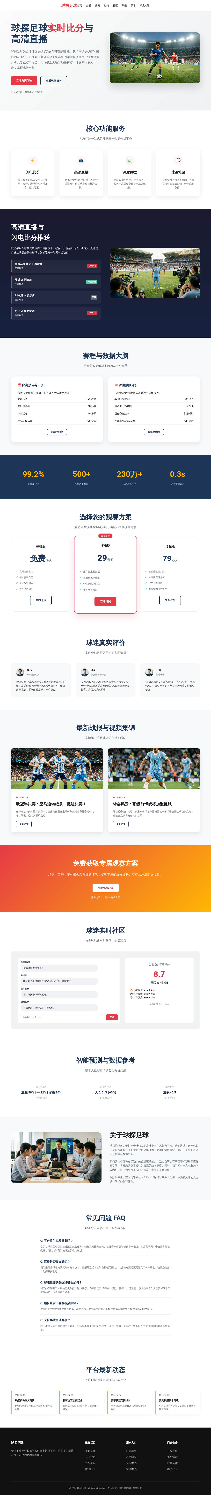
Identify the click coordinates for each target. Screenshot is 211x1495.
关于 (133, 5)
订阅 (106, 5)
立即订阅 (105, 601)
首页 (79, 5)
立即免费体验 (24, 80)
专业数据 (90, 1456)
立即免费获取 (105, 887)
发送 (112, 1017)
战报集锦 (90, 1463)
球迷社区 (90, 1469)
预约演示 (172, 1456)
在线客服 (172, 1450)
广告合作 (172, 1463)
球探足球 (69, 5)
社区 (115, 5)
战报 (124, 5)
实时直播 (90, 1450)
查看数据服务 (54, 80)
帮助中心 (131, 1469)
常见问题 (145, 5)
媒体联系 (172, 1469)
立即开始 (41, 600)
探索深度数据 (154, 432)
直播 (88, 5)
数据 (97, 5)
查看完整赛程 (57, 432)
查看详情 (24, 824)
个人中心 (131, 1463)
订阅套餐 (131, 1450)
